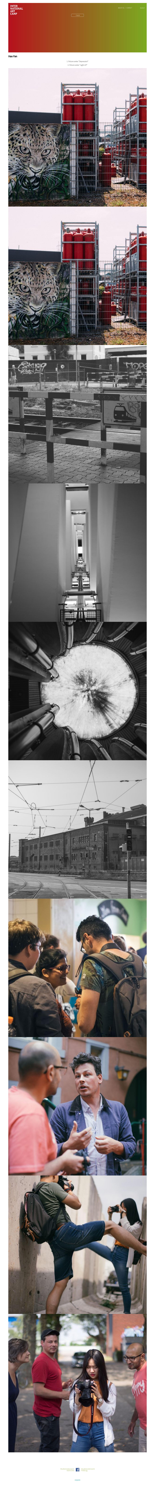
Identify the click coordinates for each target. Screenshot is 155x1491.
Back (10, 1455)
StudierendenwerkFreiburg (88, 1470)
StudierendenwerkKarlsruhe (67, 1470)
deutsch (142, 8)
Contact (129, 8)
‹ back (77, 15)
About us (121, 8)
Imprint (77, 1480)
